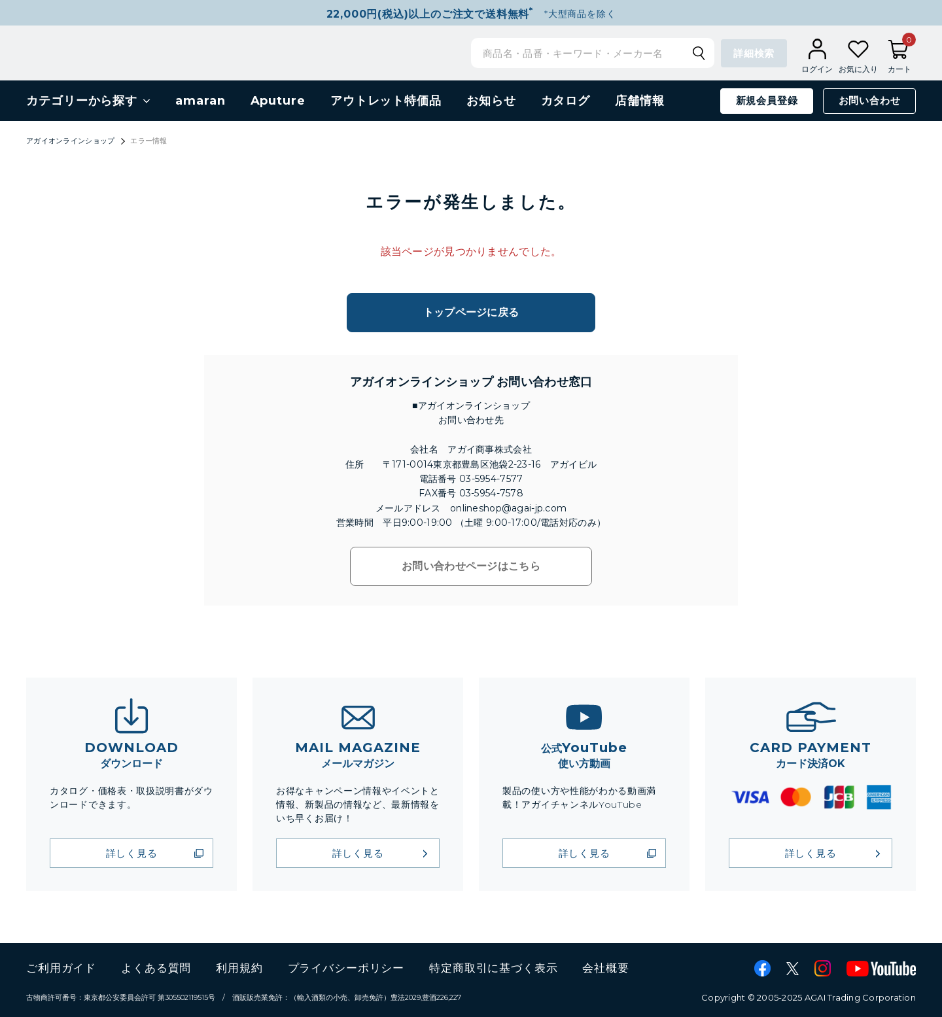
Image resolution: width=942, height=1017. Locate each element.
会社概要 (605, 967)
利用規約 (239, 967)
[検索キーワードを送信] (699, 53)
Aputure (278, 101)
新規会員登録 (767, 100)
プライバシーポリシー (346, 967)
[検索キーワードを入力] (584, 53)
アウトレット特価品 (386, 101)
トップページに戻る (471, 312)
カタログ (566, 101)
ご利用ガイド (61, 967)
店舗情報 (640, 101)
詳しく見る (132, 853)
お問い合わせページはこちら (471, 566)
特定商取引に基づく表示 (493, 967)
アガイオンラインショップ (70, 140)
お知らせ (491, 101)
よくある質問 (156, 967)
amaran (200, 101)
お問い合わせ (870, 100)
